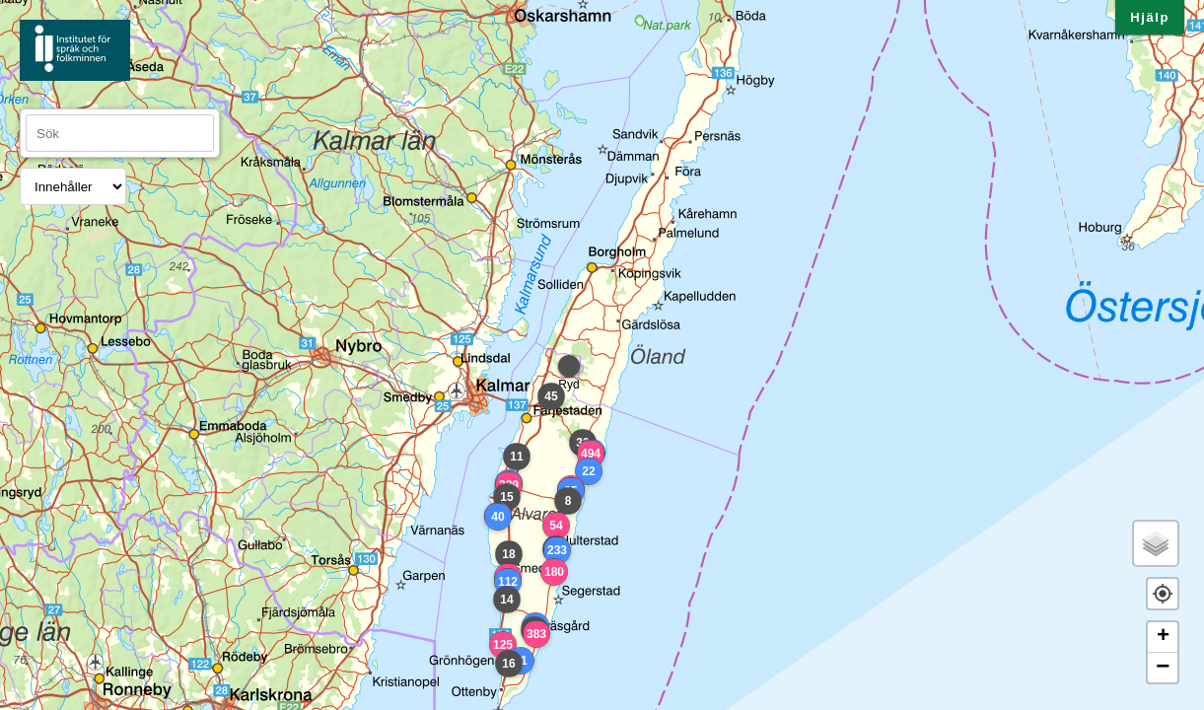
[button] (1162, 593)
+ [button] (1163, 637)
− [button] (1162, 667)
